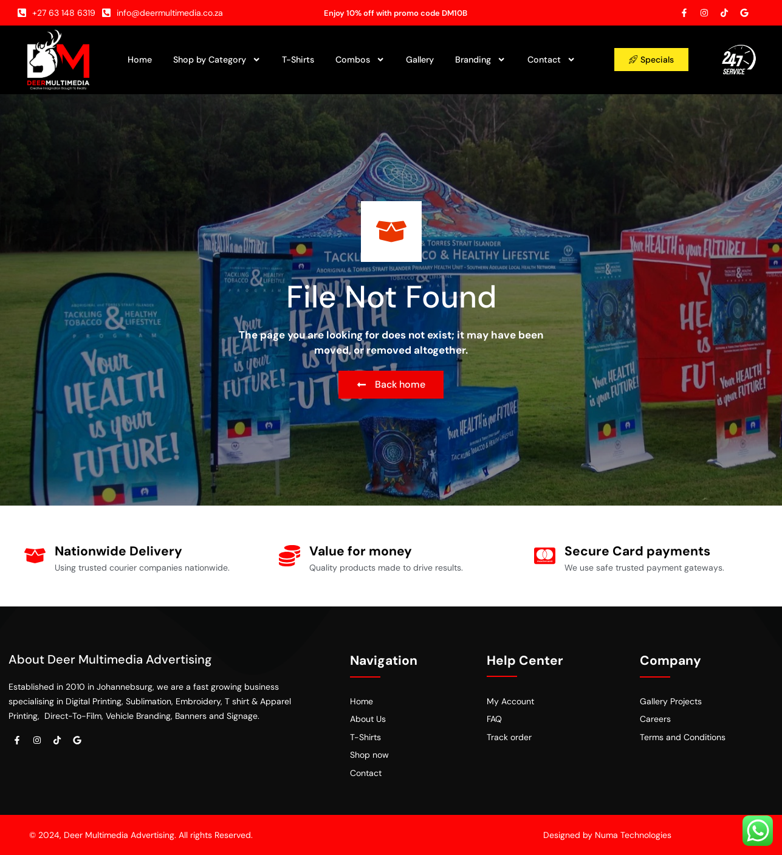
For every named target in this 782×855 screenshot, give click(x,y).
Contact (551, 59)
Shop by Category (217, 59)
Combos (360, 59)
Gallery (420, 59)
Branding (480, 59)
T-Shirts (298, 59)
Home (140, 59)
